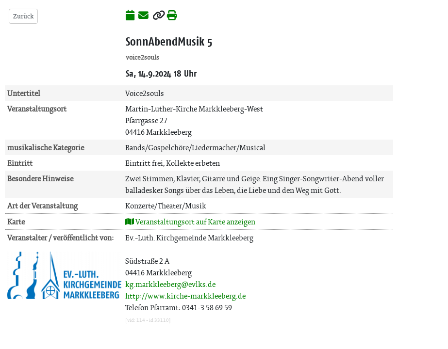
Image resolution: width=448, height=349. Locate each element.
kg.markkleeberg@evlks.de (170, 284)
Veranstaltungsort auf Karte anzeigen (190, 222)
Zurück (23, 16)
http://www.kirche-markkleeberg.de (185, 296)
